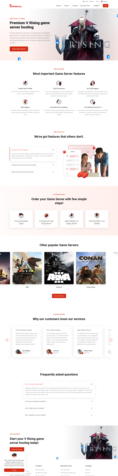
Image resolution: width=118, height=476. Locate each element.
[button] (33, 165)
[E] (59, 269)
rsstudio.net (25, 352)
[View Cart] (83, 1)
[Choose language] (104, 1)
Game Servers (14, 18)
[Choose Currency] (98, 1)
